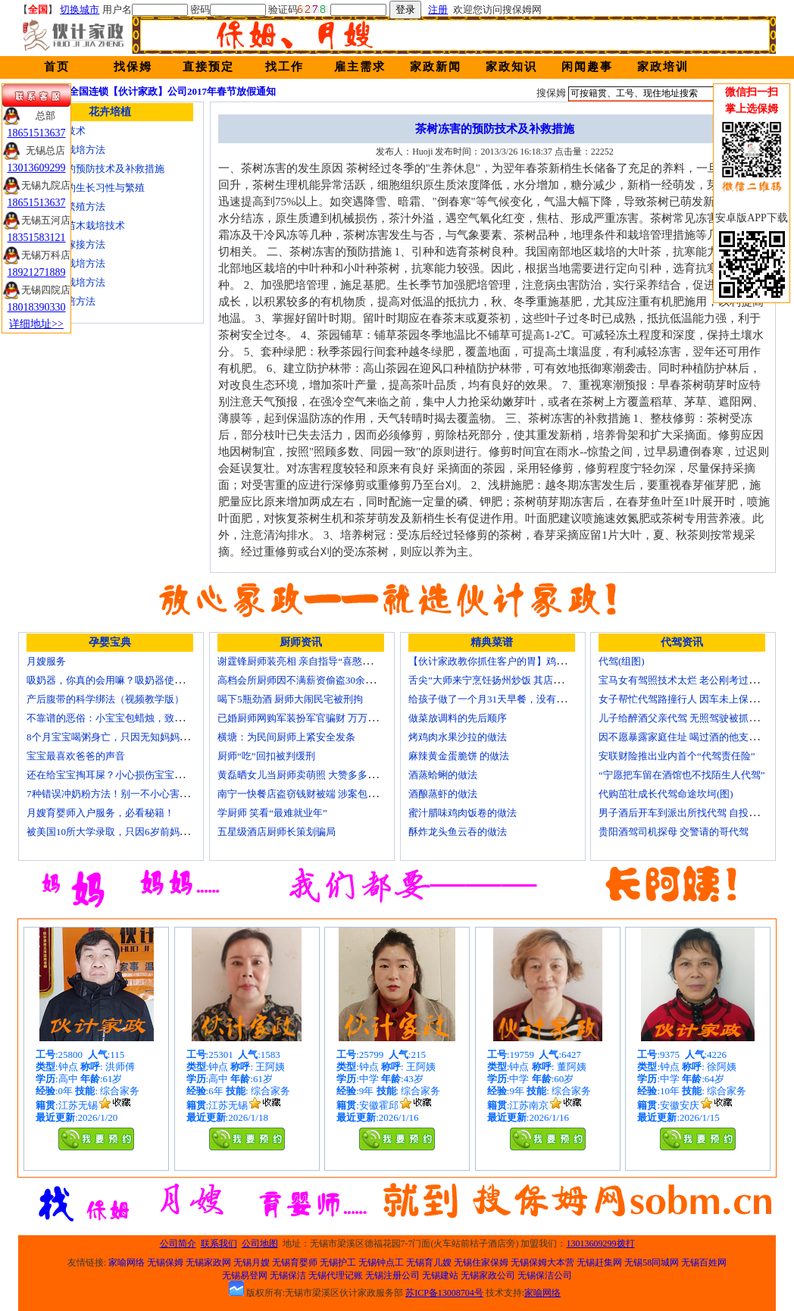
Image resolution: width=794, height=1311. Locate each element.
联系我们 (219, 1243)
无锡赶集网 (599, 1262)
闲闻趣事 (587, 67)
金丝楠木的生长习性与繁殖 (86, 187)
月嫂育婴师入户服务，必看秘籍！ (100, 812)
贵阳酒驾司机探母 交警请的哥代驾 (674, 831)
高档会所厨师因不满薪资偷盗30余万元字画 (311, 680)
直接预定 (208, 67)
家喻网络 (126, 1262)
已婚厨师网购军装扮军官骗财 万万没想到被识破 (322, 718)
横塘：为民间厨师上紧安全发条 (286, 737)
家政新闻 (435, 67)
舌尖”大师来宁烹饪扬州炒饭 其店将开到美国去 (510, 680)
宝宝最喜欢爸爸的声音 (76, 756)
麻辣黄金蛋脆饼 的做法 (458, 756)
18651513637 (37, 133)
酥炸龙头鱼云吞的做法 (457, 831)
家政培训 (663, 67)
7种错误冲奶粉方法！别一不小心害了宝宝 (118, 793)
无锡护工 (338, 1262)
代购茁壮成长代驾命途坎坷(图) (666, 793)
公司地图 (260, 1243)
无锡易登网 (244, 1275)
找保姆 (133, 67)
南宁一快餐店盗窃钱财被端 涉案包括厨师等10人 (322, 793)
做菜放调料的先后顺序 (457, 718)
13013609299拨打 (601, 1243)
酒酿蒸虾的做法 (442, 793)
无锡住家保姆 (481, 1262)
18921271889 (37, 272)
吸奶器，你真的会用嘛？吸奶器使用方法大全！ (130, 680)
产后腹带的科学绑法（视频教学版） (105, 699)
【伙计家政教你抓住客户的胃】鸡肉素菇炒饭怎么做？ (526, 661)
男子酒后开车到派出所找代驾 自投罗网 (683, 812)
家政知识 (511, 67)
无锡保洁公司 (544, 1275)
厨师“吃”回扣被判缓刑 (266, 756)
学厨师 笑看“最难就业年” (272, 812)
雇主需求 (360, 67)
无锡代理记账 (335, 1275)
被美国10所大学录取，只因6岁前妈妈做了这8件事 (135, 831)
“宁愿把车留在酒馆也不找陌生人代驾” (682, 775)
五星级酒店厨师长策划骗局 (276, 831)
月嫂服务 (46, 661)
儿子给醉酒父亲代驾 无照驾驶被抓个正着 (688, 718)
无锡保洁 (288, 1275)
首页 (57, 67)
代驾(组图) (622, 661)
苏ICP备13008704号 (444, 1293)
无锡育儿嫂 (429, 1262)
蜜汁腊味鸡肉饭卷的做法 (462, 812)
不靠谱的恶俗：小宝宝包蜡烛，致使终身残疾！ (130, 718)
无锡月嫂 (251, 1262)
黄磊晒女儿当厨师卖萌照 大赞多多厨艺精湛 (312, 775)
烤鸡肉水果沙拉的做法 (457, 737)
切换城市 (79, 9)
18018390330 (37, 307)
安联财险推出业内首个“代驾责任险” (677, 756)
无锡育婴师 (294, 1262)
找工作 (284, 67)
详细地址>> (36, 324)
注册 (438, 9)
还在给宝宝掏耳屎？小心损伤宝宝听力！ (115, 775)
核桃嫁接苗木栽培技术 (76, 225)
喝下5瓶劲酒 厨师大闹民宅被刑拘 (290, 699)
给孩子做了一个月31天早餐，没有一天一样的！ (511, 699)
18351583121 (37, 237)
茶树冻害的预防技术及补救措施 (95, 168)
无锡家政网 (208, 1262)
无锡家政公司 (488, 1275)
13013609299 (37, 168)
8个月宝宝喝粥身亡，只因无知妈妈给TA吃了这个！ (139, 737)
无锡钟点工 (381, 1262)
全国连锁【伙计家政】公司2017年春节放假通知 (172, 91)
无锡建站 (440, 1275)
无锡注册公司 (392, 1275)
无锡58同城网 (651, 1262)
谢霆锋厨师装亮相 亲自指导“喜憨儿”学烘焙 (311, 661)
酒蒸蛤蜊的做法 (442, 775)
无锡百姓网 (704, 1262)
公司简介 (178, 1243)
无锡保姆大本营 (542, 1262)
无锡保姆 (165, 1262)
